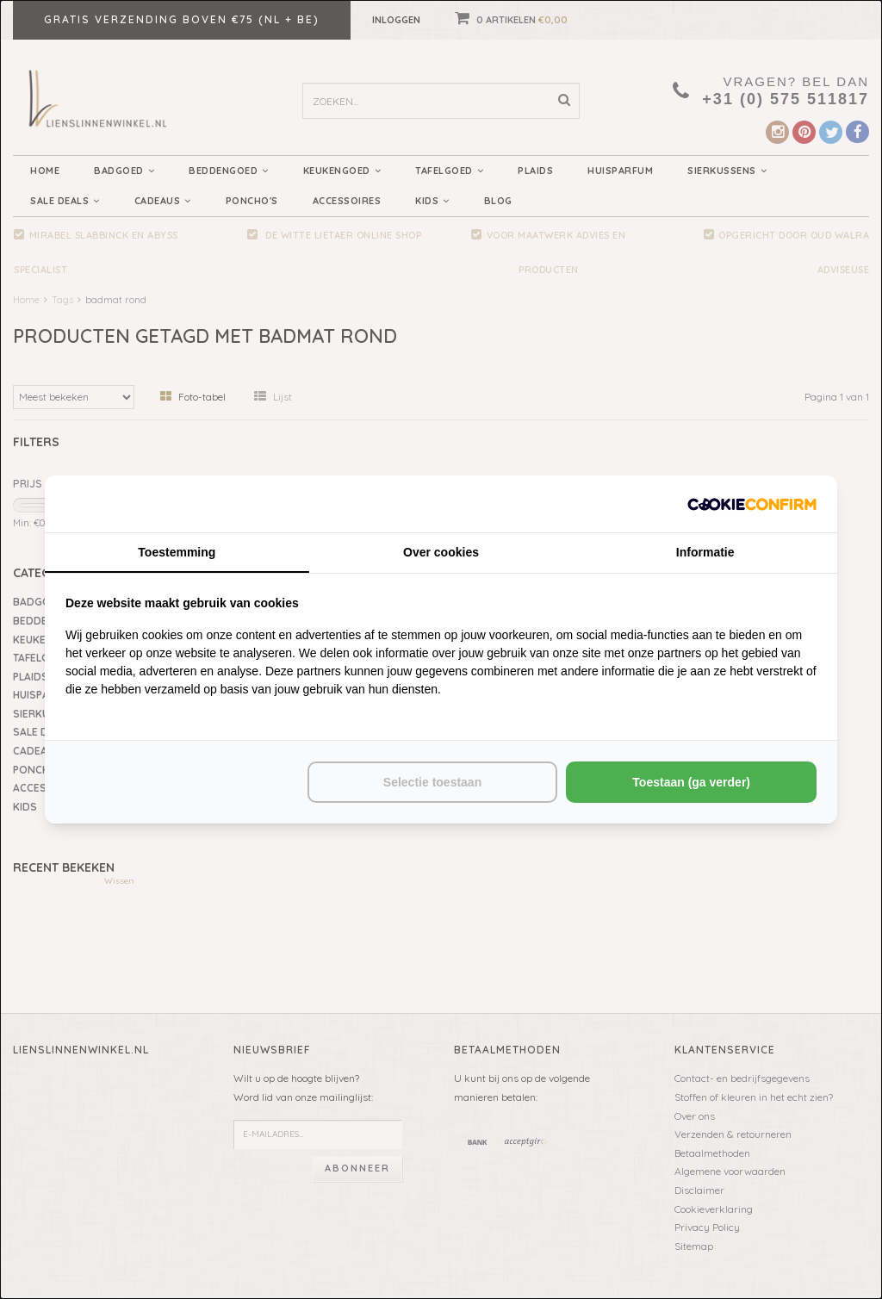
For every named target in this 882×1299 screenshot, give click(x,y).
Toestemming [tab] (176, 552)
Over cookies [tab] (441, 552)
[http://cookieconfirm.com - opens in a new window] (752, 503)
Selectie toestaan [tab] (432, 782)
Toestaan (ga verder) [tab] (691, 782)
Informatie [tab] (705, 552)
